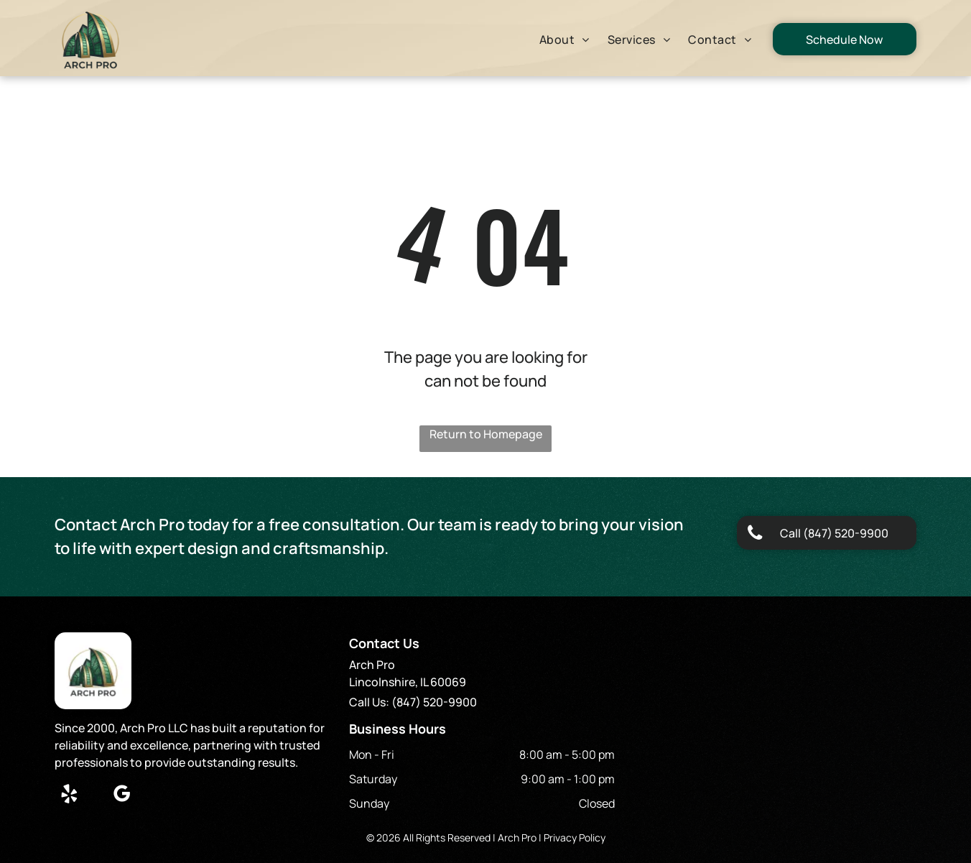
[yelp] (69, 796)
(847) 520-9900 (434, 702)
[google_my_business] (121, 796)
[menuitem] (566, 39)
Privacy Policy (574, 837)
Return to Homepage (485, 434)
